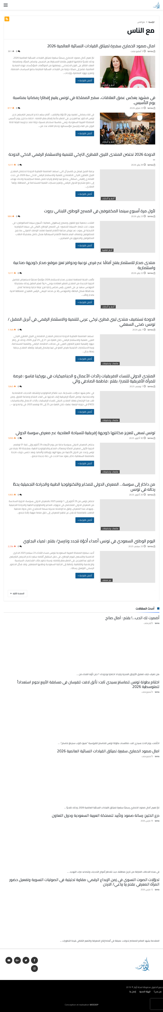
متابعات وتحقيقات (110, 363)
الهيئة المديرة (144, 991)
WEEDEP (94, 1005)
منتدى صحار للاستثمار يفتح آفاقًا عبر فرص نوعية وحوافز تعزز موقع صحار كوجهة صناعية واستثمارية (84, 265)
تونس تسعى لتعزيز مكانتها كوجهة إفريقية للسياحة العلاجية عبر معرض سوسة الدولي (85, 432)
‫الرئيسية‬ (151, 22)
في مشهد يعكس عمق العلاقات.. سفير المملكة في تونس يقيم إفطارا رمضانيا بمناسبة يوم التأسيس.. (84, 100)
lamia (151, 51)
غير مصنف (106, 580)
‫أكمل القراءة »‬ (85, 80)
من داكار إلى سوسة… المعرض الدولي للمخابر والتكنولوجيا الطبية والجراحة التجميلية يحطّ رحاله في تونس (84, 486)
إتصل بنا (132, 991)
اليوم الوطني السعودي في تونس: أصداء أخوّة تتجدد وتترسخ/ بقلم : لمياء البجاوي (89, 541)
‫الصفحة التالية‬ (17, 593)
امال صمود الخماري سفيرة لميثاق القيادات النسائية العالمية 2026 (101, 46)
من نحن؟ (158, 991)
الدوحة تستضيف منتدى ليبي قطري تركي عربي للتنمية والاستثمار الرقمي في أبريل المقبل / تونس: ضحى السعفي (81, 321)
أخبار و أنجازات (108, 85)
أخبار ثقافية (107, 250)
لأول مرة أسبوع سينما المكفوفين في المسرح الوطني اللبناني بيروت (99, 211)
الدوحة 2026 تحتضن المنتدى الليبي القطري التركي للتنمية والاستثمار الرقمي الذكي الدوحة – (82, 156)
